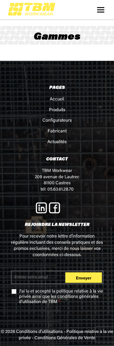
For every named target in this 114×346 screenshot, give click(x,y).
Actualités (57, 142)
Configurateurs (57, 120)
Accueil (57, 99)
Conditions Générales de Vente (64, 338)
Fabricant (57, 131)
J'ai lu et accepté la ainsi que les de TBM (61, 296)
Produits (57, 110)
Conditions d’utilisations (39, 332)
